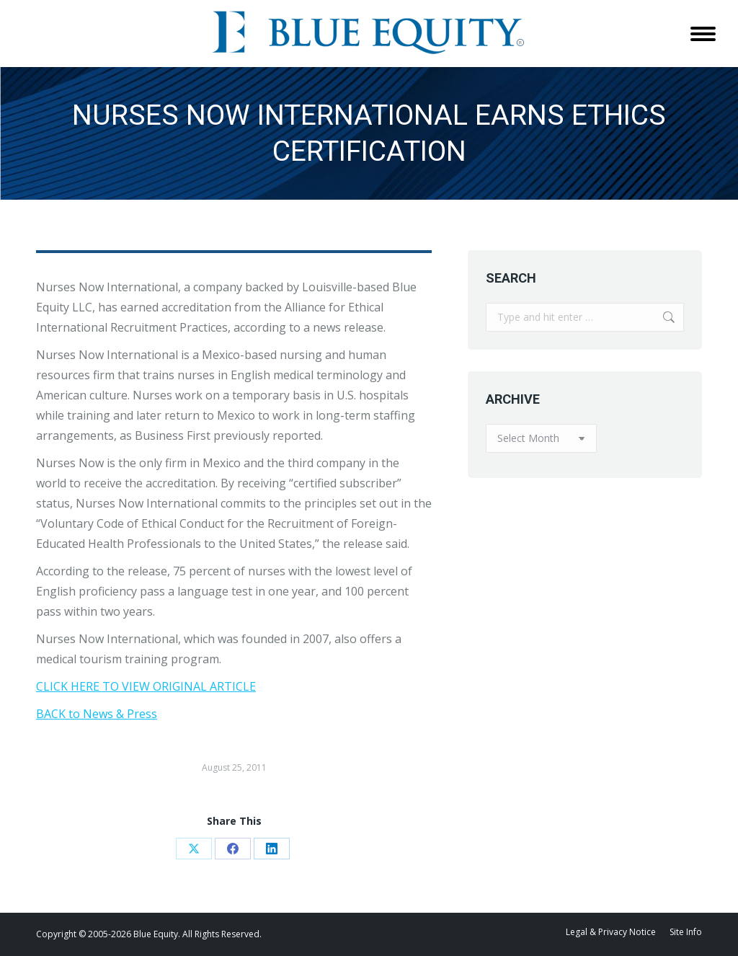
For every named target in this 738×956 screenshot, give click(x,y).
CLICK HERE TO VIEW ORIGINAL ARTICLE (146, 686)
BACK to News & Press (96, 714)
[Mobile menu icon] (703, 34)
